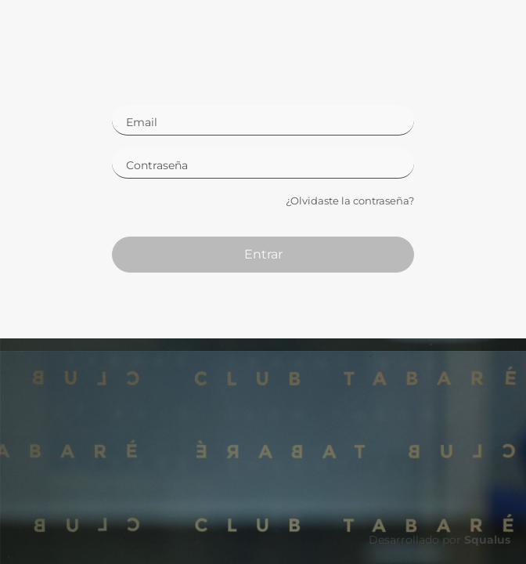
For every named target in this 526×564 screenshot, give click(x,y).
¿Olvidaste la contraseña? (350, 200)
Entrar (263, 254)
